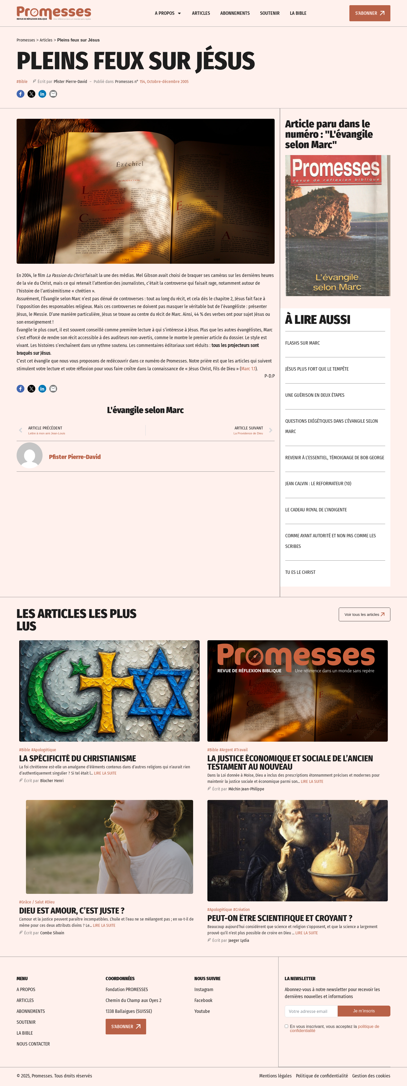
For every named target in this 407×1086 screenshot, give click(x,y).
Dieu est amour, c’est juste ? (71, 911)
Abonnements (235, 13)
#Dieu (50, 902)
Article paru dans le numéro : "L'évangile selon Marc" (329, 134)
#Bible (22, 81)
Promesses (26, 40)
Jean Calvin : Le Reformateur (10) (318, 483)
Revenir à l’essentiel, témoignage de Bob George (334, 458)
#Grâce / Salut (31, 902)
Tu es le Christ (300, 572)
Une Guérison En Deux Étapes (314, 395)
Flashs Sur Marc (302, 343)
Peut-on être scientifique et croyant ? (279, 918)
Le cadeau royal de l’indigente (316, 510)
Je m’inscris (364, 1011)
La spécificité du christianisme (77, 758)
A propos (168, 13)
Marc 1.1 (248, 369)
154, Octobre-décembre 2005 (164, 81)
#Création (241, 909)
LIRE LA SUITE (105, 773)
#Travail (241, 749)
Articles (201, 13)
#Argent (226, 749)
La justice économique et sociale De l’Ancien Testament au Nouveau (290, 763)
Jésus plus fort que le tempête (317, 369)
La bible (298, 13)
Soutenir (270, 13)
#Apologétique (43, 749)
